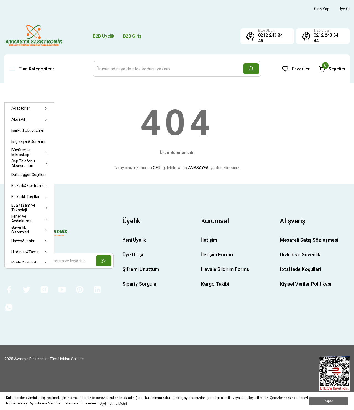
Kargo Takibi (215, 284)
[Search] (177, 69)
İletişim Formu (217, 254)
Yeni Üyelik (134, 240)
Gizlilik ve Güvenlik (300, 254)
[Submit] (103, 260)
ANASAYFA (198, 167)
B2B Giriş (132, 36)
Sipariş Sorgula (139, 284)
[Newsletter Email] (59, 261)
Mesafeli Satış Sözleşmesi (309, 240)
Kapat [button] (328, 401)
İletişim (209, 240)
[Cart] (332, 69)
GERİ (157, 167)
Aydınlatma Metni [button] (113, 404)
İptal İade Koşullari (300, 269)
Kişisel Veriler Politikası (305, 284)
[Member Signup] (344, 8)
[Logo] (33, 36)
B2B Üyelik (103, 36)
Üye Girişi (133, 254)
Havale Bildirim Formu (225, 269)
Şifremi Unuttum (141, 269)
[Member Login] (321, 8)
